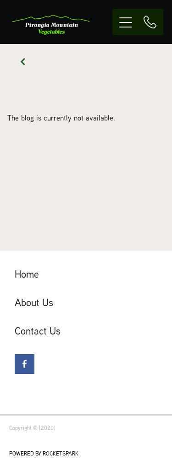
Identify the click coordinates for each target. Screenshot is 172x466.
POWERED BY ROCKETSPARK (43, 453)
